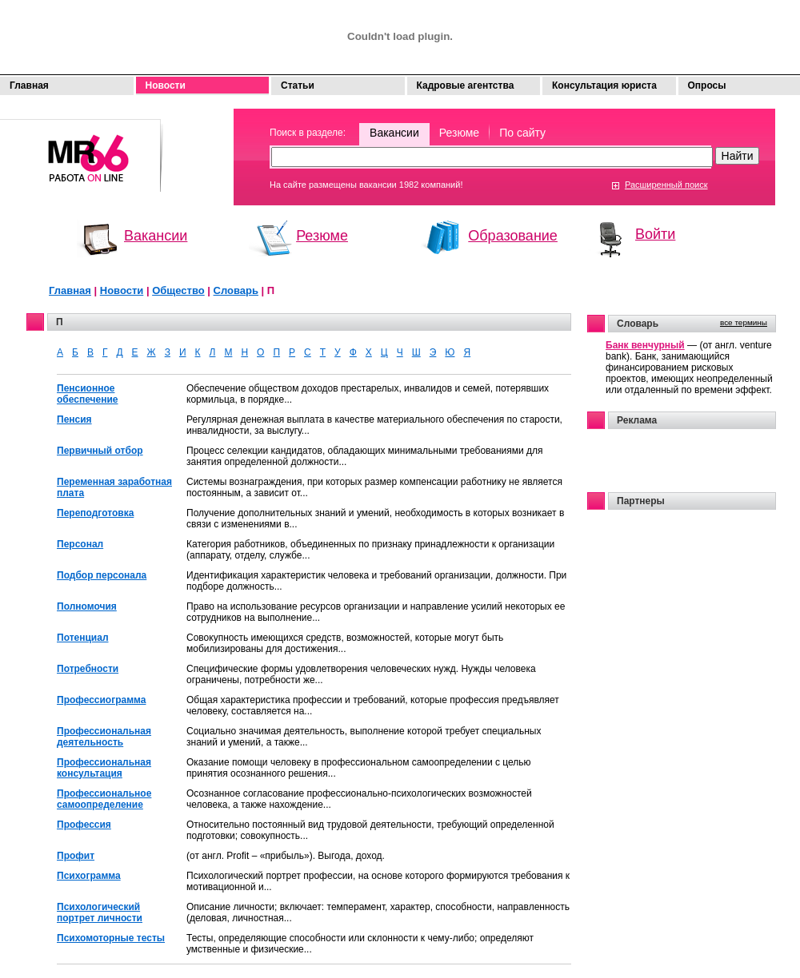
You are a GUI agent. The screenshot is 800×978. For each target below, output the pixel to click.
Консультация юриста (604, 85)
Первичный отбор (100, 450)
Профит (75, 855)
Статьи (297, 85)
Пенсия (74, 419)
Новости (166, 85)
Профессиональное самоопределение (104, 799)
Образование (513, 236)
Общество (178, 290)
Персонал (80, 544)
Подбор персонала (101, 575)
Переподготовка (95, 513)
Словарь (236, 290)
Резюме (459, 132)
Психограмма (89, 875)
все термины (743, 322)
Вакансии (394, 132)
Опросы (707, 85)
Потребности (87, 668)
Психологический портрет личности (99, 912)
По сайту (522, 132)
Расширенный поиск (666, 184)
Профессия (84, 824)
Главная (29, 85)
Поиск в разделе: (308, 132)
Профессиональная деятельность (104, 737)
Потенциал (83, 637)
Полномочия (87, 606)
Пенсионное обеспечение (87, 394)
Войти (655, 234)
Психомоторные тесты (111, 938)
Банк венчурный (645, 345)
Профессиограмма (101, 700)
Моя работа (81, 148)
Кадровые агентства (465, 85)
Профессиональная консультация (104, 768)
